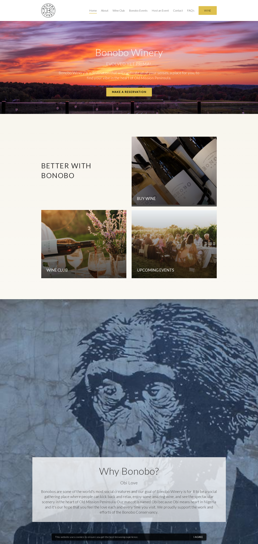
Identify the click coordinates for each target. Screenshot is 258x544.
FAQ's (190, 10)
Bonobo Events (138, 10)
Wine (207, 10)
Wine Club (119, 10)
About (104, 10)
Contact (178, 10)
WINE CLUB (57, 270)
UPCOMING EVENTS (155, 270)
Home (93, 10)
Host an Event (160, 10)
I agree (198, 536)
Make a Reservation (129, 91)
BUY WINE (146, 198)
